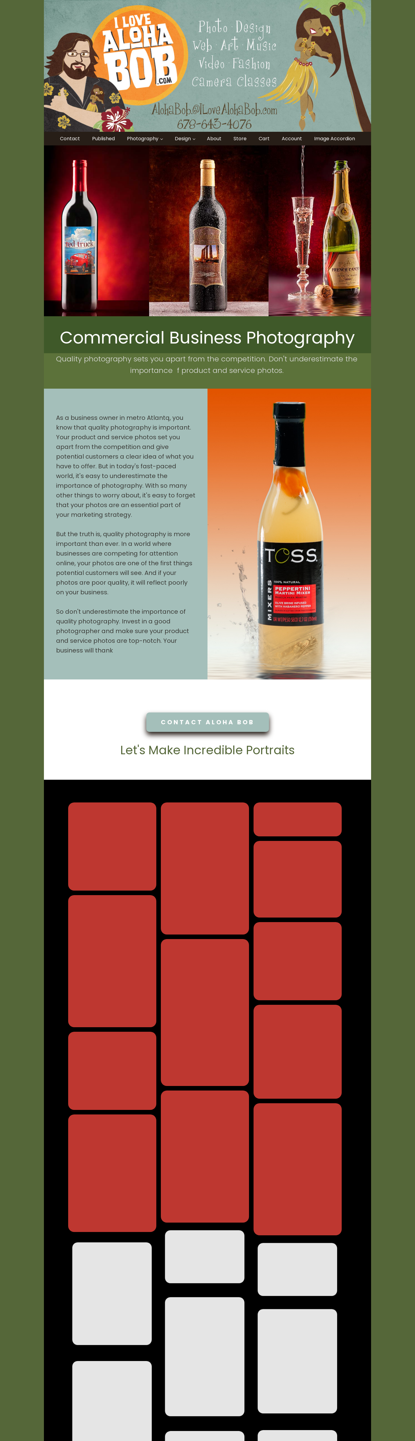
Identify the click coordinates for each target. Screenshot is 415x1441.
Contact (70, 138)
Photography (142, 138)
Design (183, 138)
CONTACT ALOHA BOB (207, 722)
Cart (264, 138)
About (214, 138)
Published (103, 138)
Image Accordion (334, 138)
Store (240, 138)
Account (292, 138)
